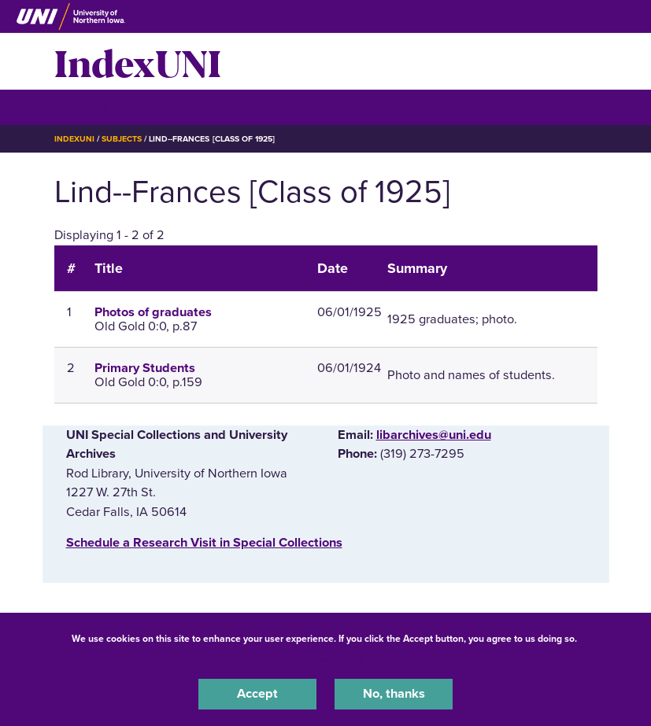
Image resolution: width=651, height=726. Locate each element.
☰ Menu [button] (82, 107)
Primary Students (144, 368)
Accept (257, 694)
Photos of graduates (153, 312)
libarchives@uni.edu (433, 435)
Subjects (122, 139)
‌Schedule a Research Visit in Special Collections (204, 543)
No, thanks (394, 694)
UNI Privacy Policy (326, 658)
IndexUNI (137, 61)
